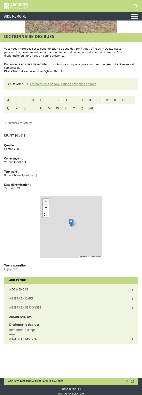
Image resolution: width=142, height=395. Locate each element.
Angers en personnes (25, 307)
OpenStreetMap (95, 256)
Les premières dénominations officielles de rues (63, 84)
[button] (71, 223)
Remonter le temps (22, 329)
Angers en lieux (20, 316)
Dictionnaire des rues (24, 324)
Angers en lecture (23, 338)
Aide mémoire (19, 289)
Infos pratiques (71, 389)
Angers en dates (21, 298)
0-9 (90, 108)
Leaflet (83, 256)
